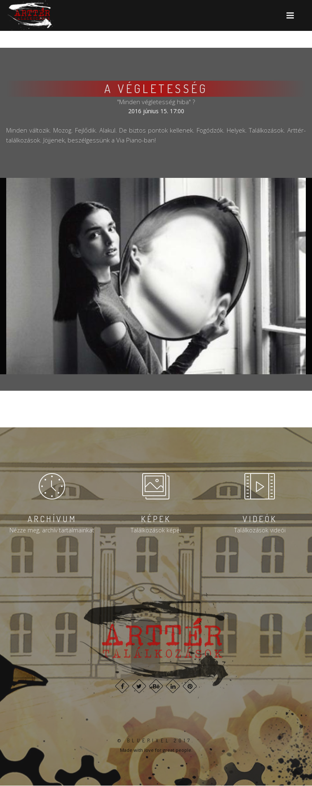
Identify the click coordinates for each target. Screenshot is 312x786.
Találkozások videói (260, 530)
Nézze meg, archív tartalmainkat (51, 530)
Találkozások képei (156, 530)
